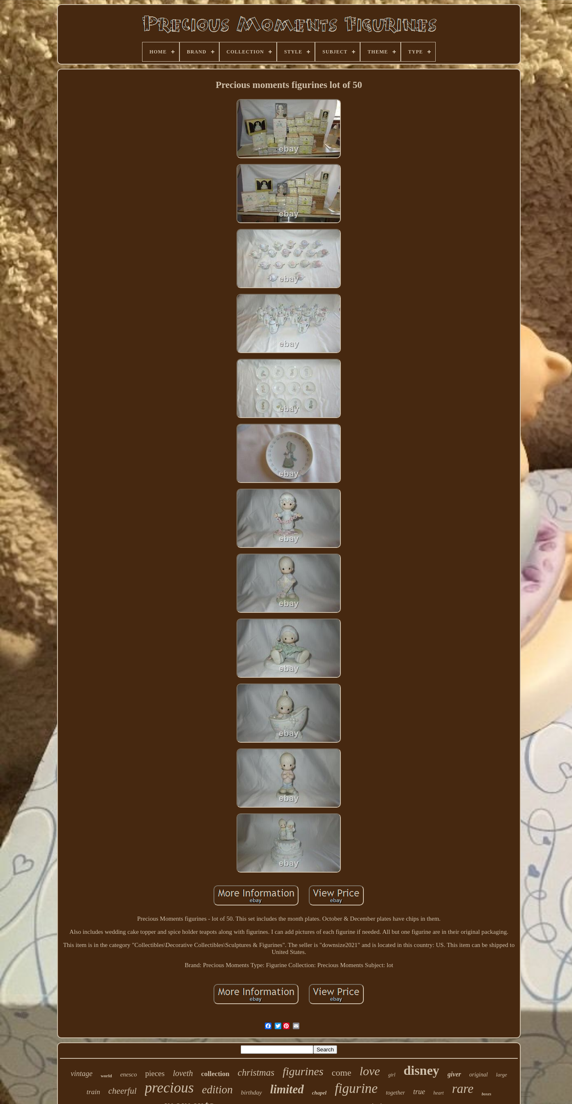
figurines (303, 1071)
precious (169, 1088)
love (369, 1071)
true (419, 1092)
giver (454, 1074)
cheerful (122, 1091)
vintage (81, 1073)
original (478, 1075)
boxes (486, 1094)
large (501, 1075)
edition (217, 1089)
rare (462, 1088)
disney (421, 1070)
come (341, 1072)
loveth (183, 1073)
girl (391, 1075)
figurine (356, 1088)
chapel (319, 1093)
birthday (251, 1092)
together (395, 1093)
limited (287, 1089)
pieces (154, 1073)
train (93, 1092)
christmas (256, 1072)
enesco (128, 1074)
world (106, 1075)
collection (215, 1074)
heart (438, 1093)
